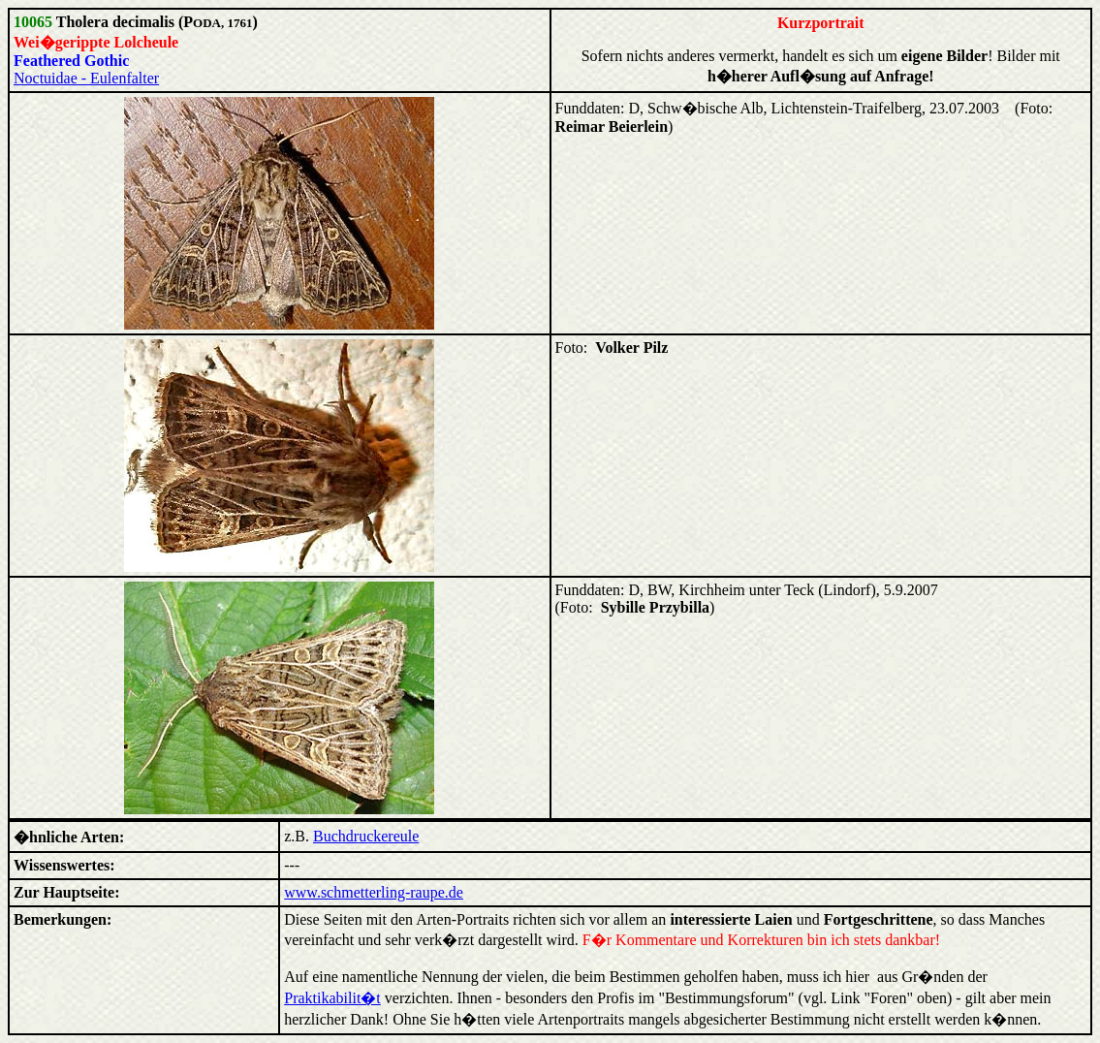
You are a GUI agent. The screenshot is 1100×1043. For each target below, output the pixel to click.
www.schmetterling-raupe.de (373, 892)
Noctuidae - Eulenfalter (86, 78)
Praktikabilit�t (332, 998)
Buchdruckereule (366, 836)
